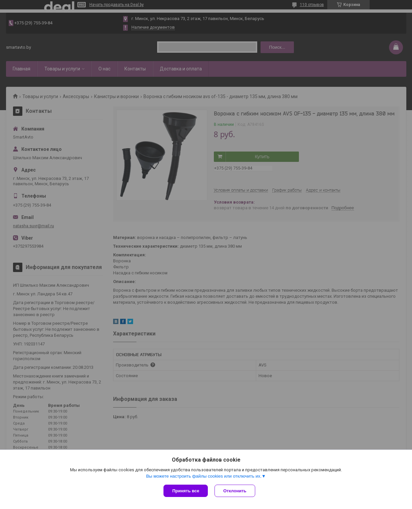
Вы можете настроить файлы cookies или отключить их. (204, 476)
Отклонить (234, 490)
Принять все (185, 490)
